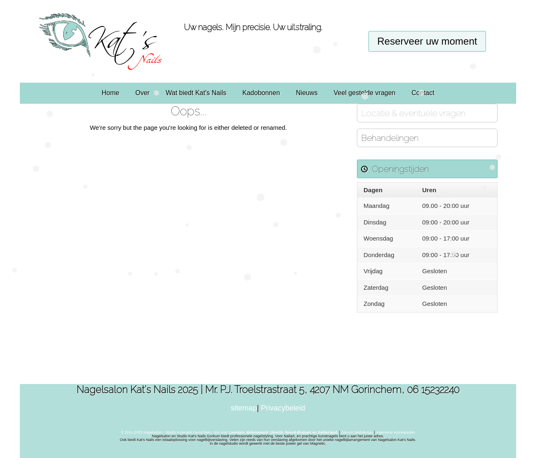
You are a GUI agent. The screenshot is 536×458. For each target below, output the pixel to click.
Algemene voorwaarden (395, 432)
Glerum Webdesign (357, 432)
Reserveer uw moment (427, 41)
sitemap (244, 408)
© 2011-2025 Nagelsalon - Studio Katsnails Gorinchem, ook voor (229, 432)
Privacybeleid (283, 408)
